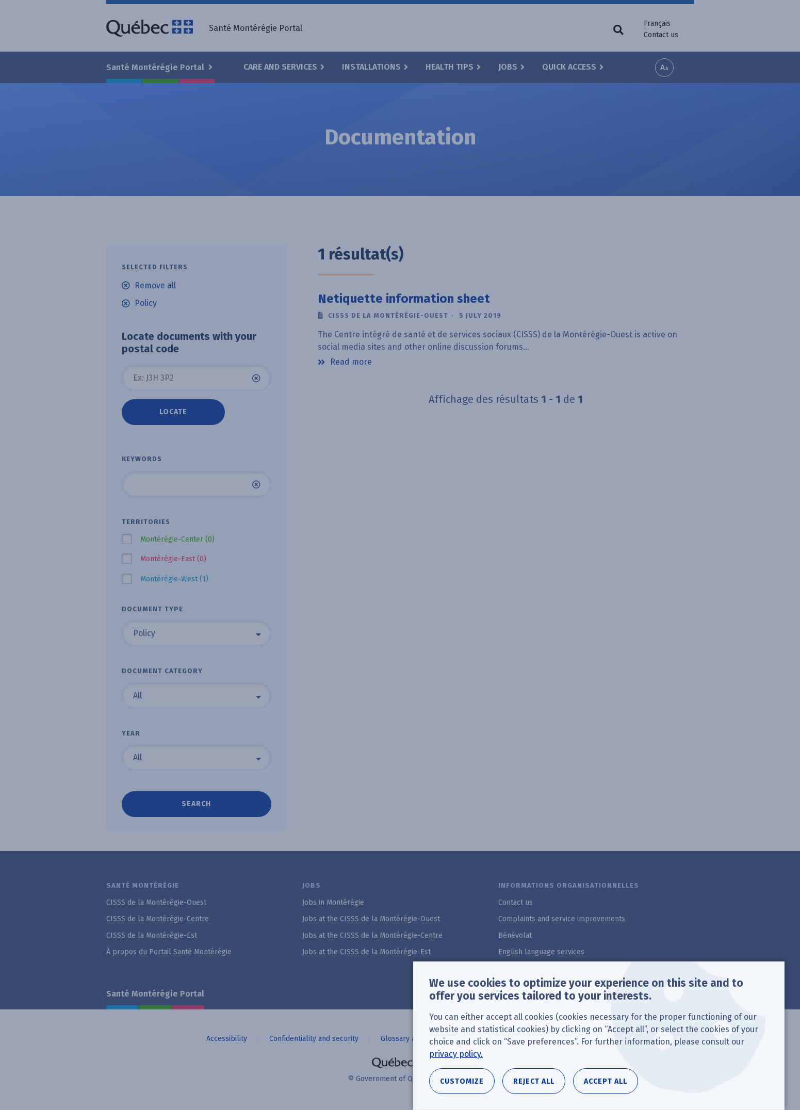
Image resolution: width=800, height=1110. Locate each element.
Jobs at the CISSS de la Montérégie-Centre (372, 935)
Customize (462, 1084)
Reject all (533, 1084)
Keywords (142, 459)
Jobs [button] (507, 67)
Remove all (155, 285)
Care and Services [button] (280, 67)
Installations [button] (371, 67)
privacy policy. (456, 1057)
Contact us (661, 34)
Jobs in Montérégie (333, 902)
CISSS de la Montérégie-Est (151, 935)
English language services (541, 952)
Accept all (605, 1084)
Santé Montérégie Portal (155, 994)
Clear (256, 378)
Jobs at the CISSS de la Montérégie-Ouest (371, 919)
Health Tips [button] (450, 67)
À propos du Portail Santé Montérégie (169, 952)
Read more (351, 362)
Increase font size (664, 67)
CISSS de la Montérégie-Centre (157, 919)
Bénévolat (515, 935)
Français (657, 23)
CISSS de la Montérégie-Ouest (156, 902)
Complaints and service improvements (561, 919)
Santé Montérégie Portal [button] (156, 67)
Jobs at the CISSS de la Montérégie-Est (366, 952)
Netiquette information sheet (404, 298)
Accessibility (226, 1038)
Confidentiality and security (313, 1038)
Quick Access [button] (569, 67)
